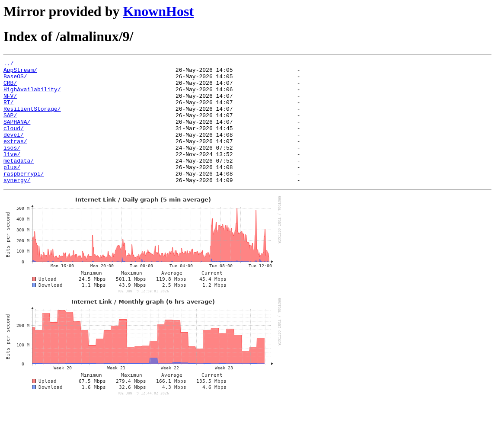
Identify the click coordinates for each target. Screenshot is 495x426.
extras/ (15, 158)
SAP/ (10, 127)
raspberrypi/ (23, 197)
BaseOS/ (15, 80)
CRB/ (10, 88)
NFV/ (10, 103)
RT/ (8, 111)
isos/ (11, 166)
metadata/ (18, 181)
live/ (11, 173)
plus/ (11, 189)
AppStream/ (20, 72)
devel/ (13, 150)
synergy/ (16, 204)
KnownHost (158, 11)
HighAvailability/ (32, 95)
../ (8, 64)
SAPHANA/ (16, 134)
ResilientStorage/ (32, 119)
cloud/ (13, 142)
